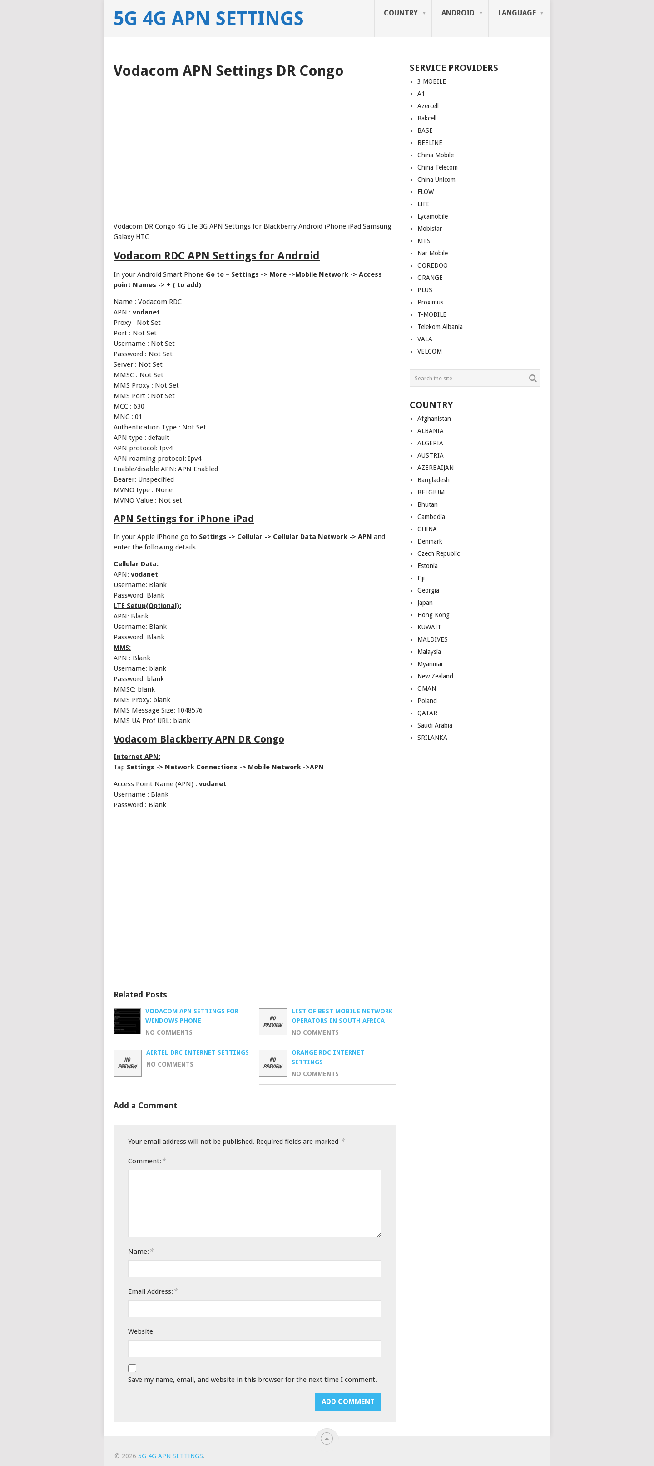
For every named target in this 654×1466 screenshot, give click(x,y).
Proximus (430, 302)
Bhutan (427, 504)
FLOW (425, 191)
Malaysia (429, 651)
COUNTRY (401, 13)
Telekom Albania (440, 326)
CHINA (427, 529)
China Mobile (435, 155)
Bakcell (426, 118)
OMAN (426, 688)
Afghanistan (434, 418)
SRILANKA (432, 737)
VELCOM (429, 351)
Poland (427, 700)
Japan (425, 602)
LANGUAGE (517, 13)
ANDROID (458, 13)
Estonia (427, 565)
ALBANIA (430, 430)
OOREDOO (432, 265)
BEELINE (429, 142)
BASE (425, 130)
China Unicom (436, 179)
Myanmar (430, 664)
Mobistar (429, 228)
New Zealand (435, 676)
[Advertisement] (255, 147)
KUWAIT (429, 627)
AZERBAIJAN (435, 467)
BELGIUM (431, 492)
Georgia (428, 590)
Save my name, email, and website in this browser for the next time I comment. (252, 1380)
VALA (424, 339)
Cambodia (431, 516)
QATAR (427, 713)
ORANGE (430, 277)
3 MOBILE (431, 81)
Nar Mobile (432, 253)
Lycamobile (432, 216)
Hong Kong (433, 614)
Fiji (421, 578)
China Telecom (437, 167)
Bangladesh (433, 480)
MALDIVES (432, 639)
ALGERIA (430, 443)
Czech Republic (438, 553)
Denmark (429, 541)
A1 (421, 93)
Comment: (146, 1161)
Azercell (428, 106)
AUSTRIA (430, 455)
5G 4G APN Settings (209, 18)
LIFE (423, 204)
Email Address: (152, 1291)
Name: (140, 1251)
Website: (141, 1331)
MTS (424, 240)
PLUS (424, 290)
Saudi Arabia (434, 725)
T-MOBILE (431, 314)
